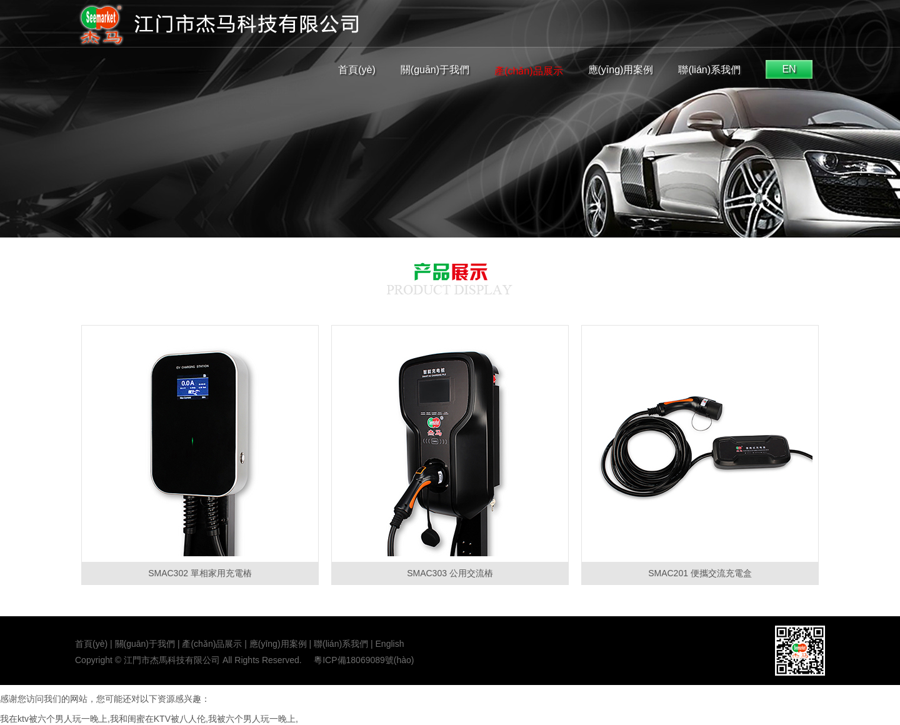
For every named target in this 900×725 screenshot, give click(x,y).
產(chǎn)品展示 (528, 71)
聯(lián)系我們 (709, 69)
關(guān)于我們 (435, 69)
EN (789, 69)
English (390, 644)
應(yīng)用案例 (621, 69)
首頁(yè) (357, 69)
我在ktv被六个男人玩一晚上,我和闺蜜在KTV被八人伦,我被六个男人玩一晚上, (149, 719)
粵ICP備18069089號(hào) (364, 660)
